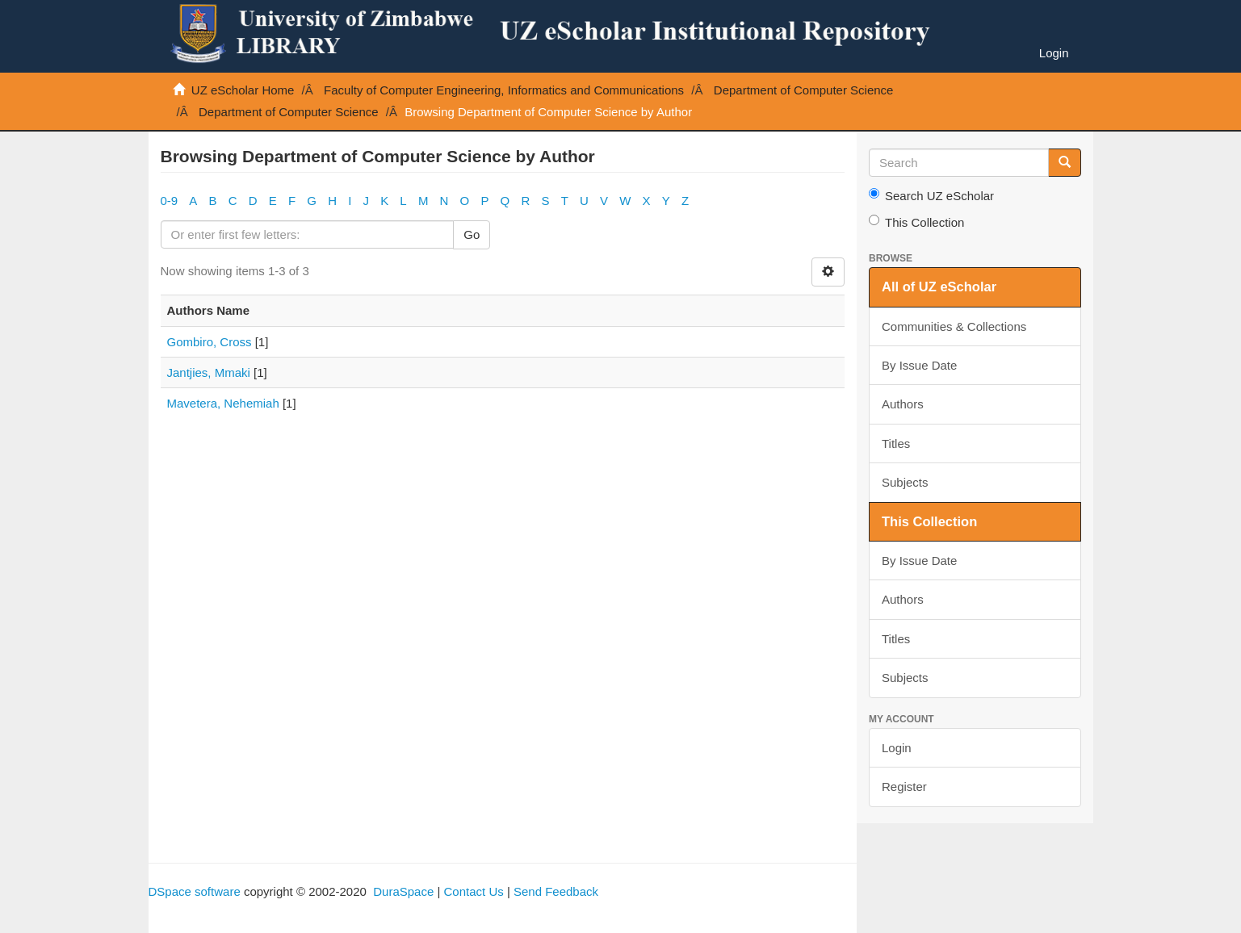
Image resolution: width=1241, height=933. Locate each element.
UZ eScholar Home (243, 90)
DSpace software (195, 891)
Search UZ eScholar (931, 195)
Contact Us (474, 891)
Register (904, 786)
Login (897, 748)
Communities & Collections (954, 326)
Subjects (905, 482)
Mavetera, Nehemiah (223, 403)
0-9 (169, 200)
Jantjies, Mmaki (208, 372)
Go (471, 234)
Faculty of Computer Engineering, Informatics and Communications (504, 90)
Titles (896, 443)
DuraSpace (403, 891)
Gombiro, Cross (209, 342)
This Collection (916, 222)
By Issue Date (919, 365)
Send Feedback (556, 891)
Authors (903, 404)
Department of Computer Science (804, 90)
